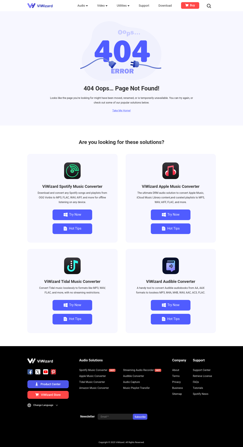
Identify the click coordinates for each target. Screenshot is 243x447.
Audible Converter (170, 281)
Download (165, 5)
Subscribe (140, 416)
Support (144, 5)
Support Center (201, 370)
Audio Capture (131, 382)
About (175, 370)
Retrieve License (202, 376)
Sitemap (177, 393)
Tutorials (198, 388)
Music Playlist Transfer (136, 388)
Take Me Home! (121, 110)
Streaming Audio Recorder (142, 370)
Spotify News (200, 393)
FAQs (196, 382)
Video (102, 5)
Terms (176, 376)
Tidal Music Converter (72, 281)
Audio (82, 5)
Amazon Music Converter (94, 388)
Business (177, 388)
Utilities (123, 5)
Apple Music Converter (170, 186)
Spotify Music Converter (72, 186)
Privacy (176, 382)
